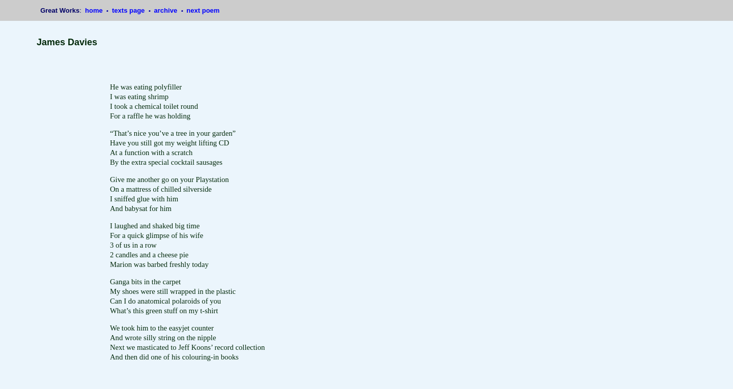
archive (166, 10)
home (94, 10)
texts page (129, 10)
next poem (202, 10)
